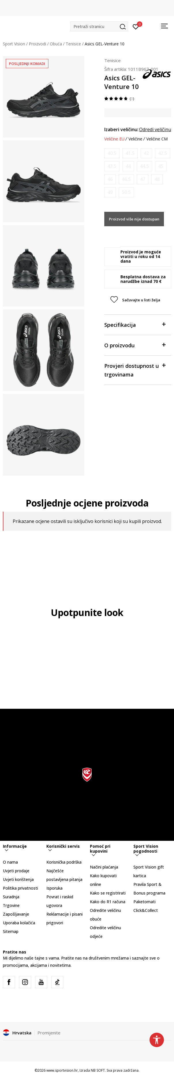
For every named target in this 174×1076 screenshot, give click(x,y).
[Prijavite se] (135, 26)
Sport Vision (14, 44)
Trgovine (11, 905)
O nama (10, 862)
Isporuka (54, 888)
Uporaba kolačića (19, 922)
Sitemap (10, 931)
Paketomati (144, 901)
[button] (99, 26)
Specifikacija (134, 324)
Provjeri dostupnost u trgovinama (134, 369)
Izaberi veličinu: (121, 129)
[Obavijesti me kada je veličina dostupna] (112, 153)
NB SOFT (98, 1070)
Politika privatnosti (20, 888)
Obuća (56, 44)
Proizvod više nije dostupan (134, 219)
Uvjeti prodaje (16, 870)
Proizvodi (37, 44)
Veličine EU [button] (114, 139)
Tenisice (73, 44)
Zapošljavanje (16, 914)
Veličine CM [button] (157, 139)
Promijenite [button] (48, 1033)
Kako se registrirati (108, 893)
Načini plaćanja (104, 867)
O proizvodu (134, 345)
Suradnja (11, 896)
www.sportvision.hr (62, 1070)
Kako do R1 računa (107, 901)
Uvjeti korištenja (18, 879)
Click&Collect (145, 910)
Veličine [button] (135, 139)
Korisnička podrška (64, 862)
